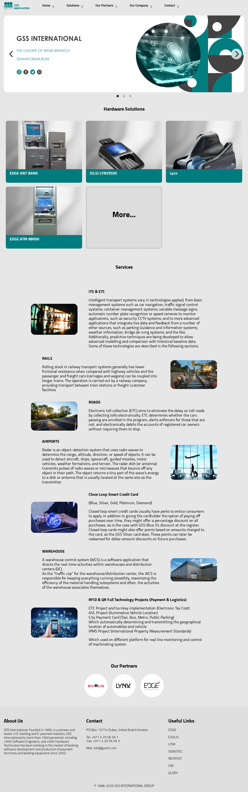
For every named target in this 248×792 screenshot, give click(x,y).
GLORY (173, 773)
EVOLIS (173, 737)
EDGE (172, 730)
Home (48, 6)
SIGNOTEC (175, 751)
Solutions (75, 6)
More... (124, 215)
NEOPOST (175, 758)
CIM (170, 766)
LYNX (172, 744)
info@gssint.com (104, 748)
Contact (171, 6)
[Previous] (11, 54)
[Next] (236, 54)
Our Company (141, 6)
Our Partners (106, 6)
